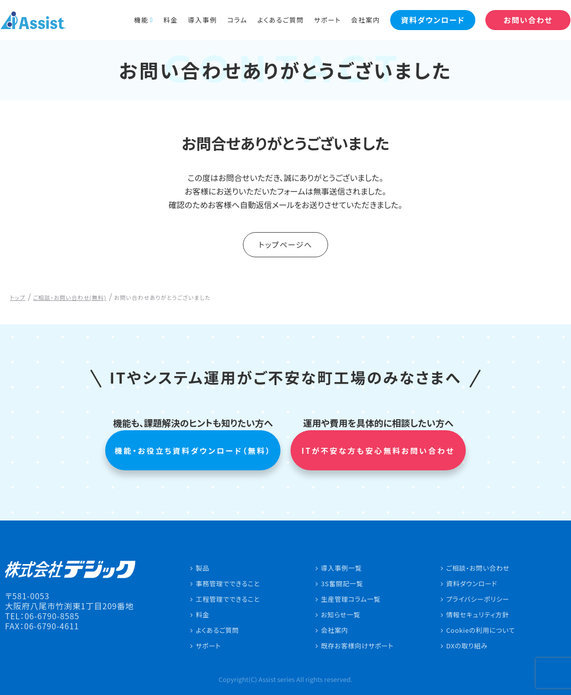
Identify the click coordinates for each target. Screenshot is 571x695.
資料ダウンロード (471, 583)
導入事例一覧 (341, 568)
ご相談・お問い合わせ (478, 568)
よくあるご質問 (273, 20)
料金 (163, 20)
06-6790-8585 (52, 616)
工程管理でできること (228, 599)
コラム (230, 20)
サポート (320, 20)
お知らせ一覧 (341, 614)
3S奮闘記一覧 (342, 583)
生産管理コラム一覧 (351, 599)
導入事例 (195, 20)
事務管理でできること (228, 583)
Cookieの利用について (480, 630)
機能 (134, 20)
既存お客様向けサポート (357, 645)
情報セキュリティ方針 (477, 614)
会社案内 (358, 20)
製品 (202, 568)
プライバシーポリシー (477, 599)
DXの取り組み (467, 645)
